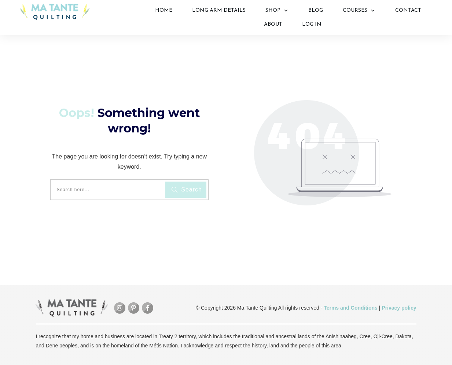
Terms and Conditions (351, 308)
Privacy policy (399, 308)
